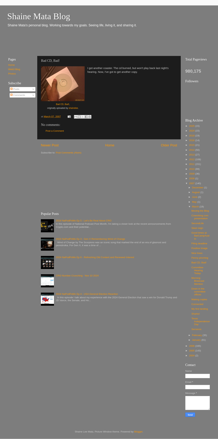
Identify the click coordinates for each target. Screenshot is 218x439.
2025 (192, 126)
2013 (192, 154)
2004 (192, 355)
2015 (192, 145)
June (195, 197)
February (197, 335)
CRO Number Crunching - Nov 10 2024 (77, 275)
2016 (192, 140)
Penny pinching (199, 257)
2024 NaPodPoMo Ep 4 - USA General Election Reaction (87, 294)
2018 (192, 135)
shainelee (73, 108)
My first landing (199, 308)
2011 (192, 164)
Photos (12, 73)
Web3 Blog (14, 69)
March (195, 206)
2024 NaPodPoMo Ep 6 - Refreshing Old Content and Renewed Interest (95, 257)
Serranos (196, 329)
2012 (192, 159)
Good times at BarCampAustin (200, 235)
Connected (197, 304)
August (196, 192)
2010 (192, 169)
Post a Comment (55, 131)
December (198, 187)
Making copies (199, 299)
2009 (192, 173)
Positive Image (199, 248)
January (196, 340)
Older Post (169, 145)
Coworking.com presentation (199, 217)
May (194, 202)
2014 (192, 150)
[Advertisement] (71, 41)
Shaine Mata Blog (38, 16)
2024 (192, 130)
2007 (192, 183)
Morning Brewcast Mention (197, 281)
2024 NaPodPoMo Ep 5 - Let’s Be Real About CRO (83, 220)
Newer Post (50, 145)
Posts (14, 89)
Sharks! (195, 313)
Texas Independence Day (200, 321)
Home (109, 145)
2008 (192, 178)
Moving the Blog (200, 210)
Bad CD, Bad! (62, 104)
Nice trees (197, 253)
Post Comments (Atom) (68, 152)
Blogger (138, 431)
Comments (17, 95)
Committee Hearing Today (197, 270)
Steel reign (197, 228)
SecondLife (197, 223)
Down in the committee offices (198, 291)
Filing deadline (199, 243)
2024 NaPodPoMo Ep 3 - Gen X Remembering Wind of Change (90, 239)
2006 (192, 346)
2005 (192, 350)
